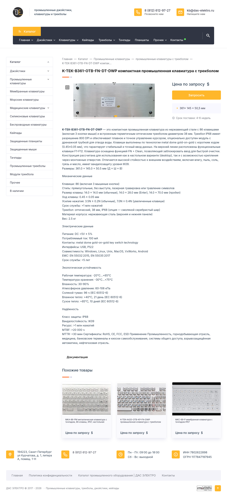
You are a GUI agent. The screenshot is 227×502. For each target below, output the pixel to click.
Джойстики (17, 71)
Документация (77, 357)
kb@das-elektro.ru (200, 10)
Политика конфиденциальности (50, 475)
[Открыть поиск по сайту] (207, 35)
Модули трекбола (22, 174)
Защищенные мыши (23, 149)
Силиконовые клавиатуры (27, 116)
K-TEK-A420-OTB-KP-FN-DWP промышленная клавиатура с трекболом (140, 420)
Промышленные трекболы (28, 166)
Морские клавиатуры (24, 99)
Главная (17, 475)
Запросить (196, 95)
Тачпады (16, 157)
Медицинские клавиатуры (27, 108)
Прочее (15, 182)
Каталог (27, 31)
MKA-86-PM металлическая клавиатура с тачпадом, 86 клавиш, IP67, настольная (86, 420)
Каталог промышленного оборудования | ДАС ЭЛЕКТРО (117, 475)
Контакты (168, 475)
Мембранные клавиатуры (27, 91)
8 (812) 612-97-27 (157, 10)
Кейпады (16, 133)
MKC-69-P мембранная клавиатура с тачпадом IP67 (194, 420)
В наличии (17, 191)
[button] (112, 116)
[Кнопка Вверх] (218, 488)
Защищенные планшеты (26, 141)
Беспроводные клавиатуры (28, 124)
